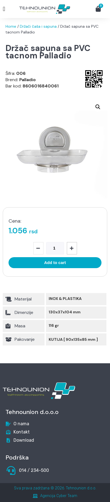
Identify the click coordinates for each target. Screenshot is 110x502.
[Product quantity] (55, 248)
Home (11, 26)
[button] (4, 9)
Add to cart (55, 262)
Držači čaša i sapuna (38, 26)
